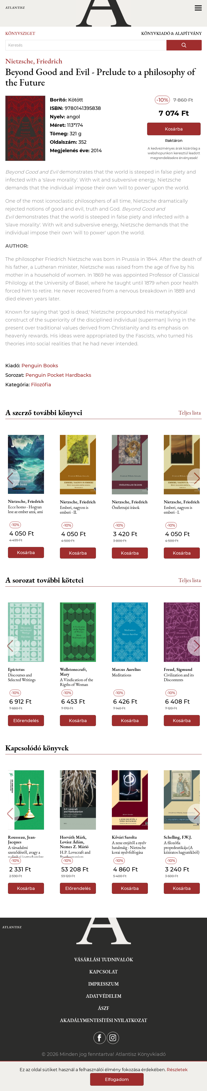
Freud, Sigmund (178, 669)
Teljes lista (189, 412)
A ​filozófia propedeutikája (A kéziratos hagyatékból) (181, 848)
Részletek (177, 1069)
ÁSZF (103, 1008)
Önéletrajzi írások (126, 507)
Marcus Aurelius (126, 669)
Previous (10, 478)
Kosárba (174, 129)
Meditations (121, 675)
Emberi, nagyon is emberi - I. (178, 510)
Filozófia (41, 385)
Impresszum (103, 984)
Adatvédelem (103, 996)
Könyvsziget (20, 33)
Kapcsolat (103, 972)
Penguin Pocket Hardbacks (58, 375)
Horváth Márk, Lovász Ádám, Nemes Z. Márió (74, 842)
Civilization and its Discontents (179, 678)
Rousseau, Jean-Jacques (22, 839)
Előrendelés (26, 720)
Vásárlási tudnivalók (103, 960)
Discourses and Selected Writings (22, 678)
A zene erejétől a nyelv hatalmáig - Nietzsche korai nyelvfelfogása (129, 848)
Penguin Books (39, 366)
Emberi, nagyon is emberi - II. (74, 510)
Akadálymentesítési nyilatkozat (103, 1020)
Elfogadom (117, 1079)
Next (197, 478)
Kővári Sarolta (124, 837)
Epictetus (16, 669)
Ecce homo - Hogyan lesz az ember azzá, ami (25, 509)
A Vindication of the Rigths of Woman (76, 682)
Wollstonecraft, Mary (73, 672)
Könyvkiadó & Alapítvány (171, 33)
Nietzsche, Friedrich (33, 61)
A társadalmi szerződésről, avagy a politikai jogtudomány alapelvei (25, 853)
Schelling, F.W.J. (178, 837)
